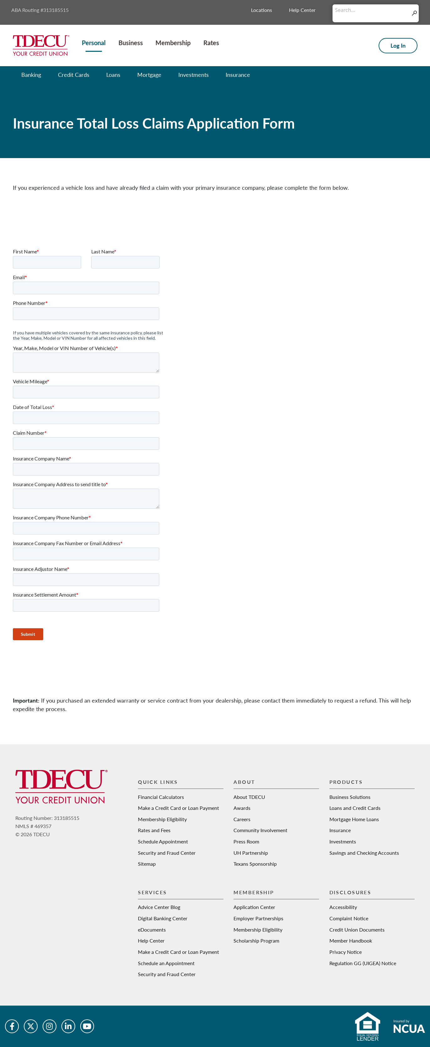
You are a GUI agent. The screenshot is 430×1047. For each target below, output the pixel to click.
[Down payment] (371, 955)
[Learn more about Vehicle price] (415, 908)
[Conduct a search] (371, 10)
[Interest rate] (357, 1005)
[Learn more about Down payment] (415, 945)
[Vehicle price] (371, 918)
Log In (398, 45)
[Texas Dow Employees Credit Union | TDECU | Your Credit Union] (41, 44)
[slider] (312, 933)
